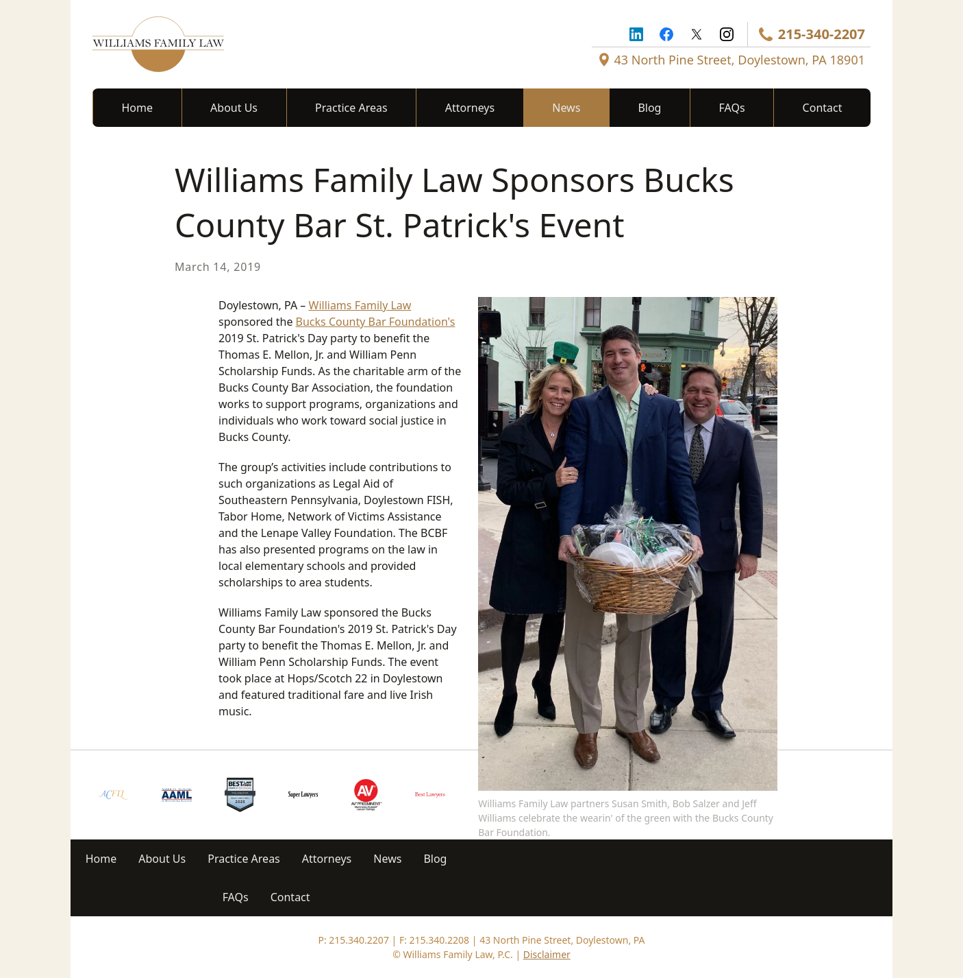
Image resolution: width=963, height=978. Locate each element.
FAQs (732, 107)
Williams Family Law (360, 305)
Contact (822, 107)
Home (137, 107)
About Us (234, 107)
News (566, 107)
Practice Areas (351, 107)
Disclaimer (547, 954)
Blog (649, 107)
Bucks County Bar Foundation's (375, 321)
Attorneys (470, 107)
